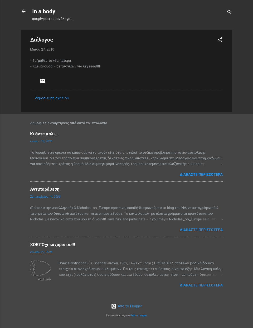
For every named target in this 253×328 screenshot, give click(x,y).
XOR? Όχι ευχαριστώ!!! (52, 244)
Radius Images (138, 315)
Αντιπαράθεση (44, 189)
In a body (43, 11)
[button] (220, 40)
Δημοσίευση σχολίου (52, 98)
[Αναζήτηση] (229, 13)
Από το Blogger (126, 306)
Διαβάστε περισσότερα (201, 174)
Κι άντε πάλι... (44, 133)
